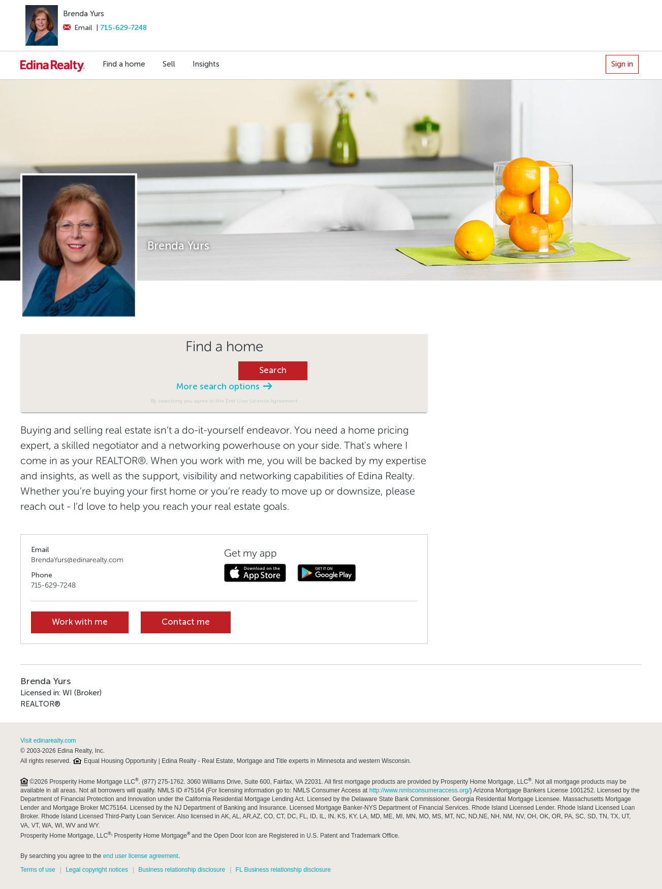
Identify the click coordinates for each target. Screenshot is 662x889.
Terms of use (37, 869)
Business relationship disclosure (181, 869)
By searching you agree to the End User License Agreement (224, 401)
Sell (169, 64)
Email (77, 28)
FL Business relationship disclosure (283, 869)
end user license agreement (140, 856)
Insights (206, 64)
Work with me (80, 622)
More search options (224, 386)
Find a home (124, 64)
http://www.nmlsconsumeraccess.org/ (419, 790)
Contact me (186, 622)
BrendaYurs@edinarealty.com (77, 560)
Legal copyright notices (97, 869)
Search (273, 370)
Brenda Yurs (83, 14)
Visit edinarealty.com (48, 740)
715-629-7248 (124, 28)
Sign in (622, 64)
